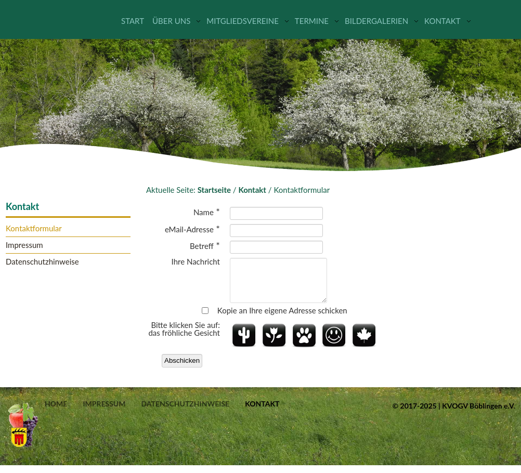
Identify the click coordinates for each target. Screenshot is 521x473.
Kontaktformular (34, 228)
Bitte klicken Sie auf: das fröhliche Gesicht (184, 337)
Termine (312, 20)
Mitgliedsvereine (242, 20)
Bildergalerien (376, 20)
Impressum (24, 245)
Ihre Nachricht (196, 262)
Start (132, 20)
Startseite (214, 189)
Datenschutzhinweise (42, 262)
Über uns (171, 20)
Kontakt (442, 20)
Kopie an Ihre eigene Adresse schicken (282, 318)
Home (56, 411)
